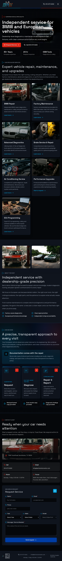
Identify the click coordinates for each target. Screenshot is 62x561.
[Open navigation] (58, 4)
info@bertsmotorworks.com (41, 468)
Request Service (11, 45)
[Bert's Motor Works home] (7, 4)
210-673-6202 (48, 4)
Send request (31, 540)
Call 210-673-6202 (31, 45)
